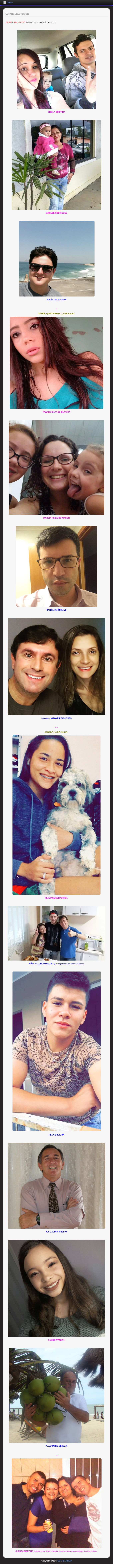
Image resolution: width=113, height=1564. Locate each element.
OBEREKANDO (65, 1561)
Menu (10, 2)
